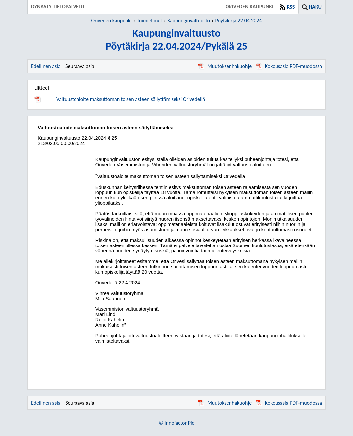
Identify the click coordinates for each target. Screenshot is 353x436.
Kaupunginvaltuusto (188, 20)
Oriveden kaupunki (111, 20)
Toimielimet (149, 20)
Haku (315, 7)
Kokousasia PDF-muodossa (289, 66)
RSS (291, 7)
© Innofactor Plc (176, 423)
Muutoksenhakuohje (225, 66)
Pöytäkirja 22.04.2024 (238, 20)
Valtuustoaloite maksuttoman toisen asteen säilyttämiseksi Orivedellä (130, 99)
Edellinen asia (46, 66)
